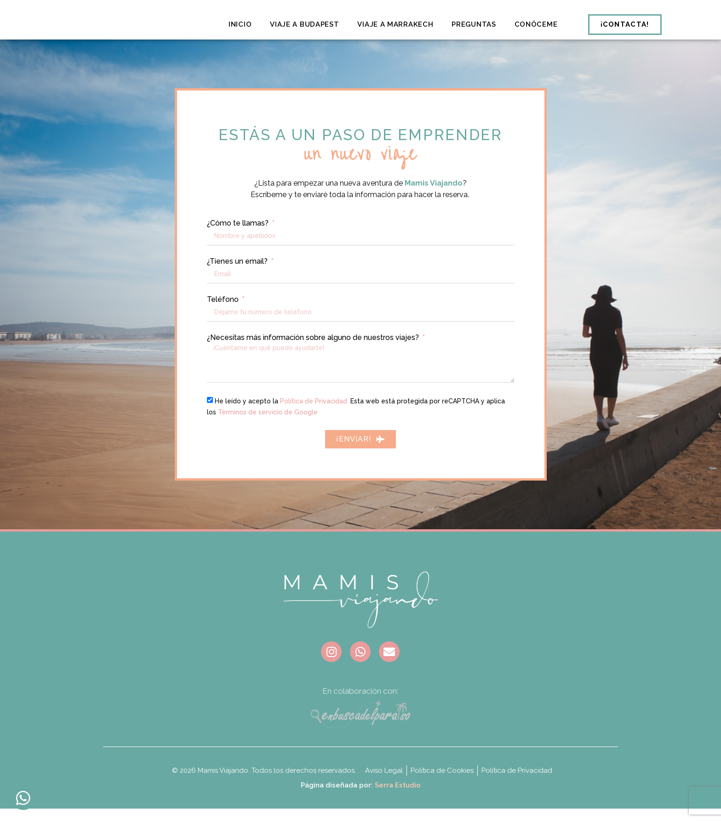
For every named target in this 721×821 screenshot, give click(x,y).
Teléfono (223, 312)
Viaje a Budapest (304, 24)
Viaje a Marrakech (395, 24)
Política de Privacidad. (314, 413)
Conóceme (536, 24)
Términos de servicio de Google (268, 424)
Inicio (240, 24)
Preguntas (474, 24)
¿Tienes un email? (238, 274)
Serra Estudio (398, 797)
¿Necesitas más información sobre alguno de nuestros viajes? (314, 350)
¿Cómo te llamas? (238, 236)
